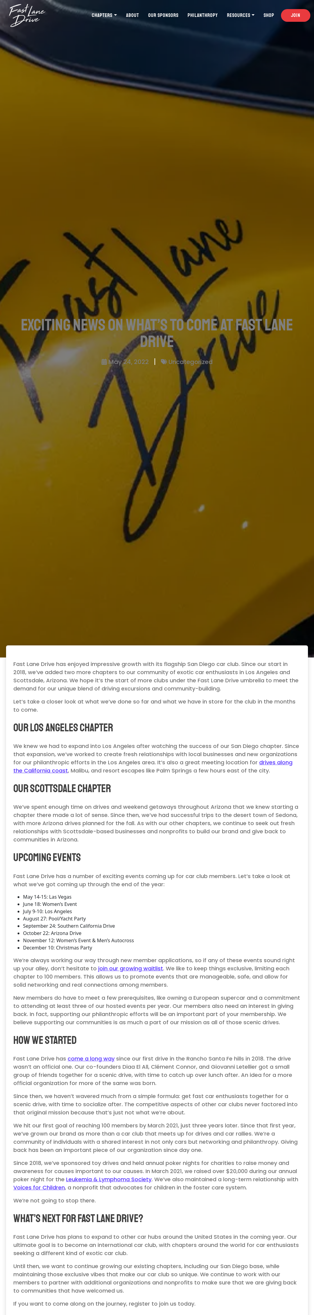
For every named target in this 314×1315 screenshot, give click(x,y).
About (132, 15)
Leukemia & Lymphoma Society (109, 1179)
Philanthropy (203, 15)
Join (295, 15)
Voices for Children (39, 1187)
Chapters (102, 15)
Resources (238, 15)
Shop (269, 15)
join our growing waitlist (130, 968)
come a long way (91, 1058)
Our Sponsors (163, 15)
